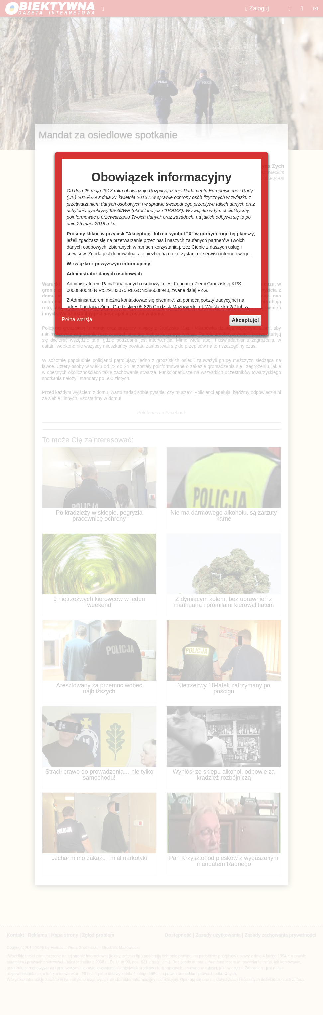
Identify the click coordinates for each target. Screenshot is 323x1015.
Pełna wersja (77, 319)
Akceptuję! (245, 320)
